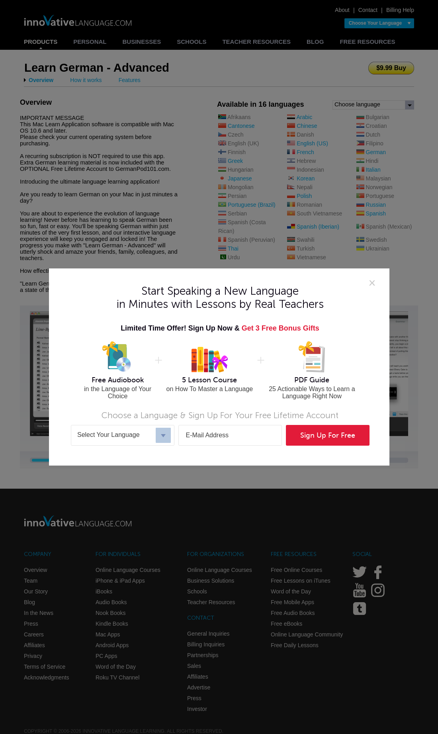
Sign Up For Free (327, 435)
